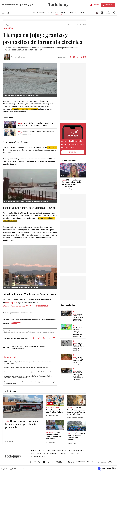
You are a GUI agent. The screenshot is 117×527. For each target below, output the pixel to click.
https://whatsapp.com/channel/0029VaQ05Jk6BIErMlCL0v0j (25, 306)
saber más (73, 152)
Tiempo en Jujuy (17, 346)
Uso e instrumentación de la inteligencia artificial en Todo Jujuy (80, 462)
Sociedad (33, 453)
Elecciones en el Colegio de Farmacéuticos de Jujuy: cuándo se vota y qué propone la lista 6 (29, 382)
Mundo (72, 13)
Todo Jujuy (6, 25)
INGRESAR (96, 5)
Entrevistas (54, 453)
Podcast (46, 453)
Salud (82, 450)
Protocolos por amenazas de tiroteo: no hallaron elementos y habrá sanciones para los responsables (28, 376)
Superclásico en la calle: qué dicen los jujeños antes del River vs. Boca (28, 372)
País (56, 13)
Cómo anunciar (110, 462)
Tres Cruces (51, 147)
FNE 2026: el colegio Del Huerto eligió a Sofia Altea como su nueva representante (27, 362)
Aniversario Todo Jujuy (38, 457)
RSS (98, 462)
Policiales (80, 13)
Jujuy (50, 13)
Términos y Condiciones (59, 462)
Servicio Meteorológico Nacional (25, 109)
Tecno (39, 453)
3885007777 (15, 323)
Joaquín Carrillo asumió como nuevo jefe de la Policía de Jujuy (26, 367)
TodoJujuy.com (11, 302)
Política (63, 13)
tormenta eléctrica (18, 349)
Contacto (103, 462)
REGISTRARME (109, 5)
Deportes (60, 450)
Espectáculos (64, 453)
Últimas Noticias (39, 13)
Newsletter (59, 14)
